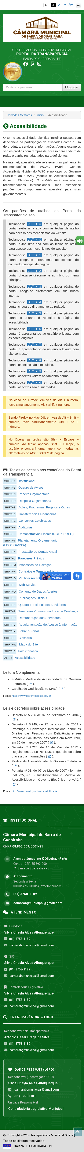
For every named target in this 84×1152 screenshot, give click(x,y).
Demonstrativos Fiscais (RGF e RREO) (46, 534)
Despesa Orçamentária (35, 501)
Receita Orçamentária (34, 494)
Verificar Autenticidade (34, 578)
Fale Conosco (28, 651)
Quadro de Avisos (30, 487)
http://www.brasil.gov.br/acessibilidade (34, 791)
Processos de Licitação (35, 565)
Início (40, 115)
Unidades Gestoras (19, 115)
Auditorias (25, 527)
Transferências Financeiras (37, 514)
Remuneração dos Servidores (40, 618)
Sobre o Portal (28, 631)
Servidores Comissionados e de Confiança (48, 611)
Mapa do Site (28, 644)
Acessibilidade (25, 657)
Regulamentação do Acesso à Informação (47, 624)
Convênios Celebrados (35, 520)
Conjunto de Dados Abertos (38, 591)
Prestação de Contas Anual (37, 551)
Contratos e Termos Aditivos (38, 571)
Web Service (27, 584)
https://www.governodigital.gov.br (31, 695)
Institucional (26, 481)
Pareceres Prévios (31, 558)
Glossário (25, 638)
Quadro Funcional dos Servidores (42, 604)
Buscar (71, 87)
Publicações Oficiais (33, 598)
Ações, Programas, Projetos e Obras (44, 507)
